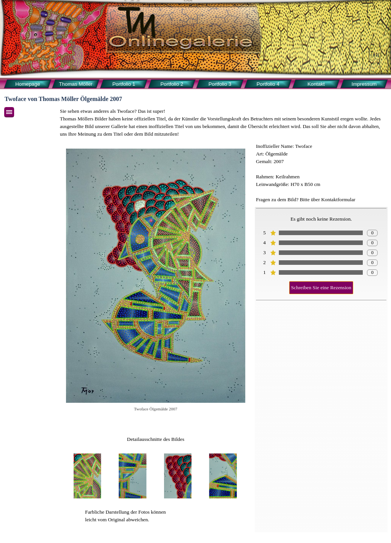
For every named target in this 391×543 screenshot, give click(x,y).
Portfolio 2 (171, 84)
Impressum (364, 84)
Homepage (27, 84)
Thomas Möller (75, 84)
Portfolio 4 (267, 84)
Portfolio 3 (219, 84)
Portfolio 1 (123, 84)
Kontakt (316, 84)
